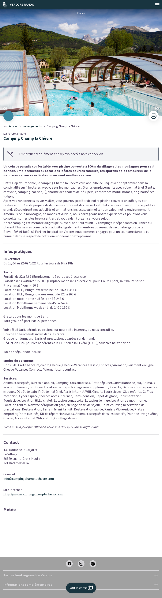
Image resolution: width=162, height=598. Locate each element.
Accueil (13, 126)
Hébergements (32, 126)
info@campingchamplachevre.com (28, 478)
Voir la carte (81, 587)
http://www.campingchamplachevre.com (33, 494)
